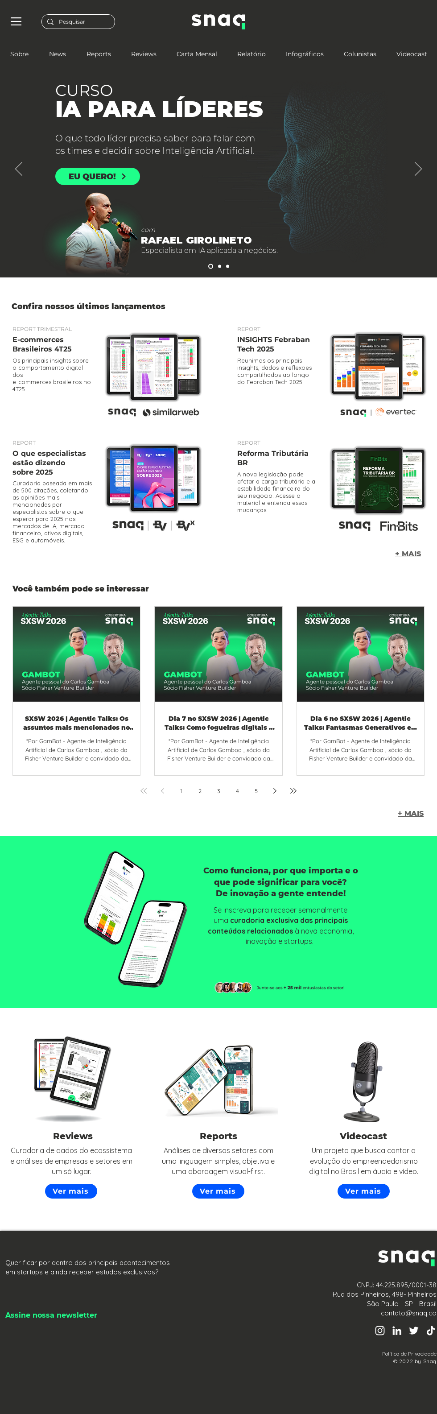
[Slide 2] (210, 266)
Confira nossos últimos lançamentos (88, 306)
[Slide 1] (227, 266)
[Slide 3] (219, 266)
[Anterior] (18, 169)
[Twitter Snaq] (414, 1330)
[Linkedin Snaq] (397, 1330)
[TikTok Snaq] (431, 1330)
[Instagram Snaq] (380, 1330)
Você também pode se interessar (80, 588)
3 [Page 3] (218, 790)
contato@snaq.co (409, 1313)
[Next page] (275, 791)
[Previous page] (162, 791)
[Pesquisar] (77, 22)
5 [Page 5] (256, 790)
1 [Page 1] (181, 790)
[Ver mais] (71, 1191)
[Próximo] (418, 169)
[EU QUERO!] (97, 176)
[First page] (144, 791)
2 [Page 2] (200, 790)
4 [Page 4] (237, 790)
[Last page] (293, 791)
